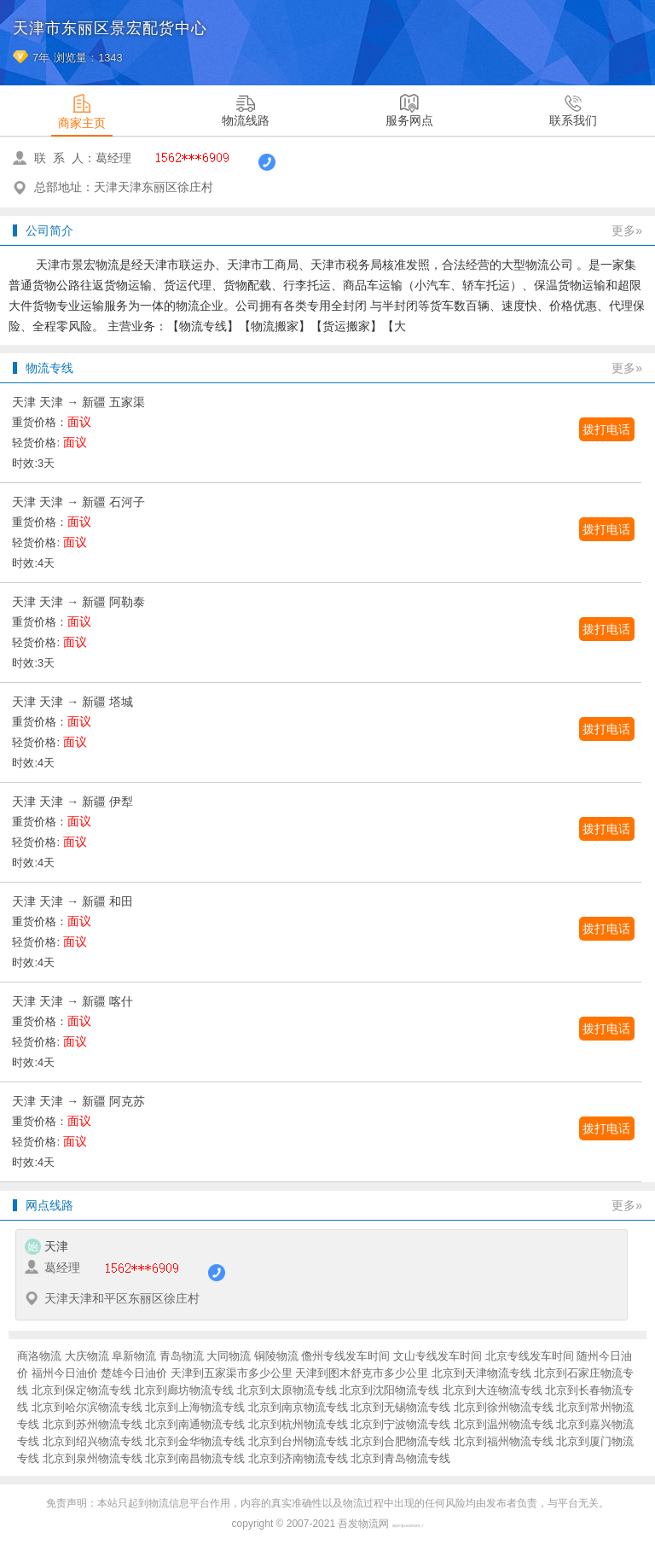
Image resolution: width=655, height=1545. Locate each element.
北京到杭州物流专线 (298, 1424)
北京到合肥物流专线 (400, 1441)
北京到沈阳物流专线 (389, 1390)
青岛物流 (181, 1356)
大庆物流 (87, 1356)
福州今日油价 (65, 1373)
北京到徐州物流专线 (504, 1407)
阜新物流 (134, 1356)
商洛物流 (39, 1356)
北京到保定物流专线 (81, 1390)
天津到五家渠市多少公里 (232, 1373)
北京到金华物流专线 (195, 1441)
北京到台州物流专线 (298, 1441)
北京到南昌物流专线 (195, 1458)
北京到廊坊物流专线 (184, 1390)
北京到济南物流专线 (298, 1458)
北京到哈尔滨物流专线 (87, 1407)
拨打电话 (606, 429)
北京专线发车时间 (529, 1356)
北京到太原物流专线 (287, 1390)
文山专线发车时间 (437, 1356)
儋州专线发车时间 (345, 1356)
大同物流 (228, 1356)
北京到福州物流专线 (504, 1441)
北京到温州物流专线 (504, 1424)
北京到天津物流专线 (481, 1373)
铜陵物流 (276, 1356)
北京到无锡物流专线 (400, 1407)
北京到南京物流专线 (298, 1407)
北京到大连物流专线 (492, 1390)
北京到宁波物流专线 (400, 1424)
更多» (627, 230)
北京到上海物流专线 (195, 1407)
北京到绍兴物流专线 (92, 1441)
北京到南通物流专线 (195, 1424)
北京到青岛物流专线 (400, 1458)
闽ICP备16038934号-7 (408, 1526)
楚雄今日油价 (134, 1373)
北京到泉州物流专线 (92, 1458)
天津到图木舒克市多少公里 (361, 1373)
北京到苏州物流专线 (92, 1424)
